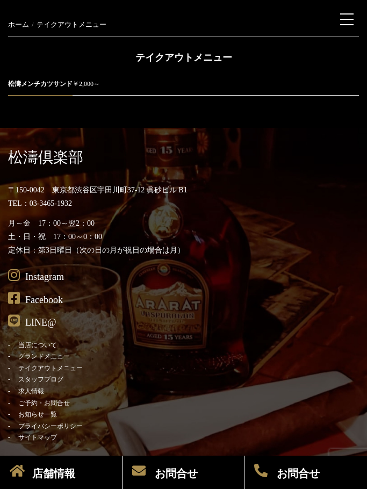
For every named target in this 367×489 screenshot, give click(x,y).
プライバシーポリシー (50, 426)
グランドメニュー (44, 356)
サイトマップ (37, 437)
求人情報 (31, 391)
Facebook (35, 298)
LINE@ (32, 321)
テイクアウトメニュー (50, 368)
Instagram (36, 275)
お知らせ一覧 (37, 414)
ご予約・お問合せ (44, 403)
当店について (37, 345)
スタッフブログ (40, 379)
